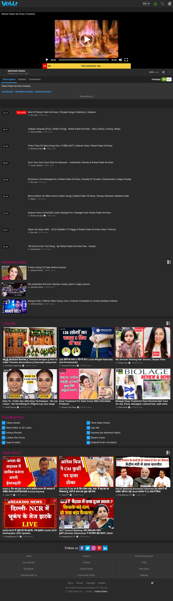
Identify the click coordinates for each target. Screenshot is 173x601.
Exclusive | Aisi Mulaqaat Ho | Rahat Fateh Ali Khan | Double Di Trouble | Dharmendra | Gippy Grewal (79, 179)
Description (9, 79)
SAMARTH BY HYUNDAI (104, 442)
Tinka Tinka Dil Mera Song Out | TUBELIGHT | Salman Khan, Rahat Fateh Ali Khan (70, 145)
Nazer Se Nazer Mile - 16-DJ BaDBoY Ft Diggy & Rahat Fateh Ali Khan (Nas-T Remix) (72, 229)
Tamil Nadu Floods (100, 422)
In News (86, 562)
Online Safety (86, 569)
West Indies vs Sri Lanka (18, 427)
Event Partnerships (144, 556)
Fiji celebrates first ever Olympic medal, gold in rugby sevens (59, 284)
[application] (86, 39)
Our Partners (29, 562)
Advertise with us (29, 575)
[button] (87, 39)
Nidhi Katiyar (10, 407)
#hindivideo (8, 91)
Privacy (79, 583)
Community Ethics (86, 575)
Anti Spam (144, 569)
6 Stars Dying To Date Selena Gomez (47, 267)
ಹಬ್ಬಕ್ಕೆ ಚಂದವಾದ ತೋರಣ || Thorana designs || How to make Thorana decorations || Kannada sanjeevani (30, 361)
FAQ (144, 562)
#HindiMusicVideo (24, 91)
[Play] (47, 60)
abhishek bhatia (16, 71)
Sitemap (144, 575)
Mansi (33, 199)
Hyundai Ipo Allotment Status (106, 432)
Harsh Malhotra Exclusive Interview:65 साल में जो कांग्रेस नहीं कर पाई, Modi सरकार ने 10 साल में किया (141, 490)
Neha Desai (122, 407)
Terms (70, 583)
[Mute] (120, 60)
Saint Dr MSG (13, 442)
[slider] (84, 60)
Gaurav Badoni (37, 165)
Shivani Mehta (36, 132)
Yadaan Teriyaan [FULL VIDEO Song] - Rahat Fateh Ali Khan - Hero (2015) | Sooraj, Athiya (74, 129)
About (28, 556)
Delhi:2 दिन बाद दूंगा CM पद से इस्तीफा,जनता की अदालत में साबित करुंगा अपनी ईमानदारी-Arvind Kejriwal (29, 490)
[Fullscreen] (126, 60)
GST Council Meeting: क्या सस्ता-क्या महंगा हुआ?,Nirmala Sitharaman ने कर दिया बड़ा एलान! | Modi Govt (86, 533)
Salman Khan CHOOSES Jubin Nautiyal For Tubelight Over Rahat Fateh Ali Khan (69, 212)
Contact (86, 556)
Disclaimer (29, 569)
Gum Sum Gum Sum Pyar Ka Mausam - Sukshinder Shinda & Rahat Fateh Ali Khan (70, 162)
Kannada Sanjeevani (13, 365)
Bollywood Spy (37, 148)
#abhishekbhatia (43, 91)
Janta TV (9, 495)
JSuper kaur (123, 363)
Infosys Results (14, 432)
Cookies (101, 583)
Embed (22, 79)
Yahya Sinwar (13, 422)
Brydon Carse (98, 437)
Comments (35, 79)
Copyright (90, 583)
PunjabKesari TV (125, 495)
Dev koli (34, 115)
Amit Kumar (35, 249)
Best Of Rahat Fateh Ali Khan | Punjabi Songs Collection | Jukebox (62, 112)
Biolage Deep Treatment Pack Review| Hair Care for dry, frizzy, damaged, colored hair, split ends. (142, 402)
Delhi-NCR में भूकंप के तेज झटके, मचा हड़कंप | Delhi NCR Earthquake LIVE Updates (30, 531)
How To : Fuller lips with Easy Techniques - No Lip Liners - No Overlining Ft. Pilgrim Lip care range (30, 402)
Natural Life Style (69, 365)
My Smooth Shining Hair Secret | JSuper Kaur (140, 359)
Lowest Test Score (15, 437)
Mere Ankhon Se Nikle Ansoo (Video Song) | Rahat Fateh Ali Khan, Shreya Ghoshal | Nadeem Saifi (78, 196)
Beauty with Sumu (69, 407)
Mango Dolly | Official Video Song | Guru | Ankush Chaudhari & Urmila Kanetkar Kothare (73, 301)
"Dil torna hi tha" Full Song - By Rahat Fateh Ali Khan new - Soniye (62, 246)
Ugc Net (95, 427)
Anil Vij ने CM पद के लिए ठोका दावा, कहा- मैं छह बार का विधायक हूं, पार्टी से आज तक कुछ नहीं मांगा (84, 490)
